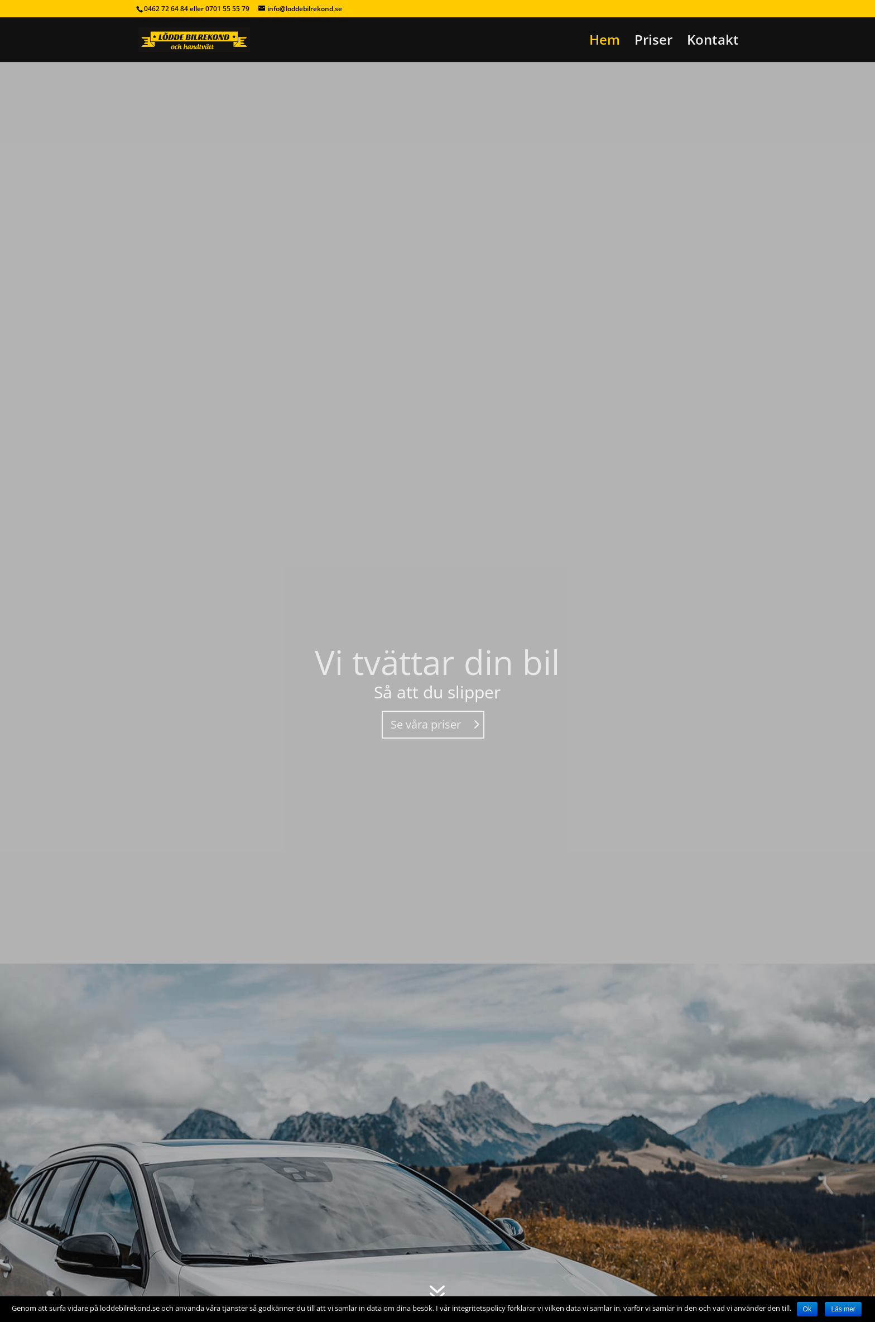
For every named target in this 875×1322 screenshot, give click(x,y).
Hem (604, 42)
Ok (807, 1309)
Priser (653, 42)
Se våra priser (426, 724)
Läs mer (843, 1309)
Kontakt (713, 42)
